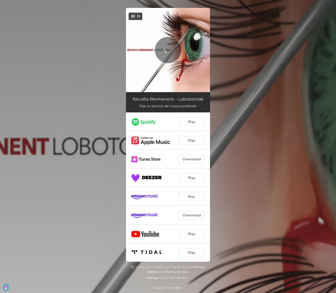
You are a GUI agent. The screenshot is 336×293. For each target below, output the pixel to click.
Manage (152, 278)
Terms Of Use (177, 272)
